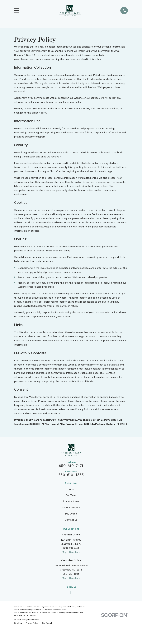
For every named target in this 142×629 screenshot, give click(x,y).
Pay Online (71, 513)
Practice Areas (71, 501)
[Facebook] (71, 592)
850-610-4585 (71, 475)
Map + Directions (71, 552)
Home (71, 489)
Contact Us (71, 519)
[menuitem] (18, 623)
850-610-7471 (71, 466)
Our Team (71, 495)
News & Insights (71, 507)
